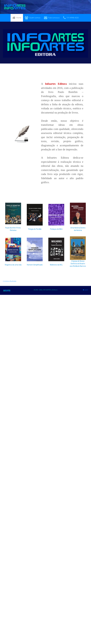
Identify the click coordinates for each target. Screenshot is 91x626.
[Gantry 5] (15, 7)
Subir (85, 290)
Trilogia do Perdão (34, 229)
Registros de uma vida (13, 265)
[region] (45, 237)
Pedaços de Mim (56, 229)
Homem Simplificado (35, 265)
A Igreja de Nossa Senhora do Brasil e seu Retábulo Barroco (78, 263)
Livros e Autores (9, 281)
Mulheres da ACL (56, 265)
